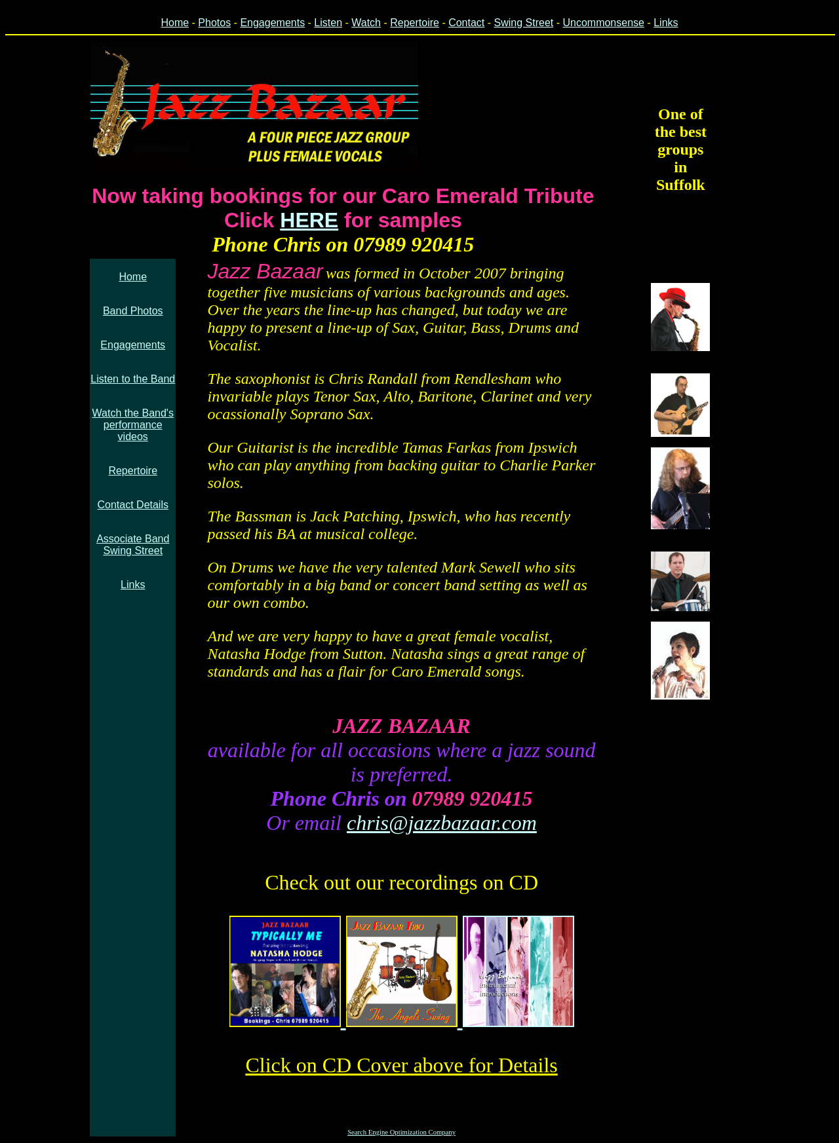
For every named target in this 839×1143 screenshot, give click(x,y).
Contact (466, 22)
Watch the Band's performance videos (133, 424)
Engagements (272, 22)
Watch (366, 22)
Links (666, 22)
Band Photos (133, 310)
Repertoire (414, 22)
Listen (328, 22)
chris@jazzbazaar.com (442, 822)
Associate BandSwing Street (132, 544)
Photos (214, 22)
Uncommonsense (603, 22)
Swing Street (524, 22)
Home (175, 22)
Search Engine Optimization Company (401, 1132)
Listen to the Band (132, 378)
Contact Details (132, 504)
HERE (309, 220)
